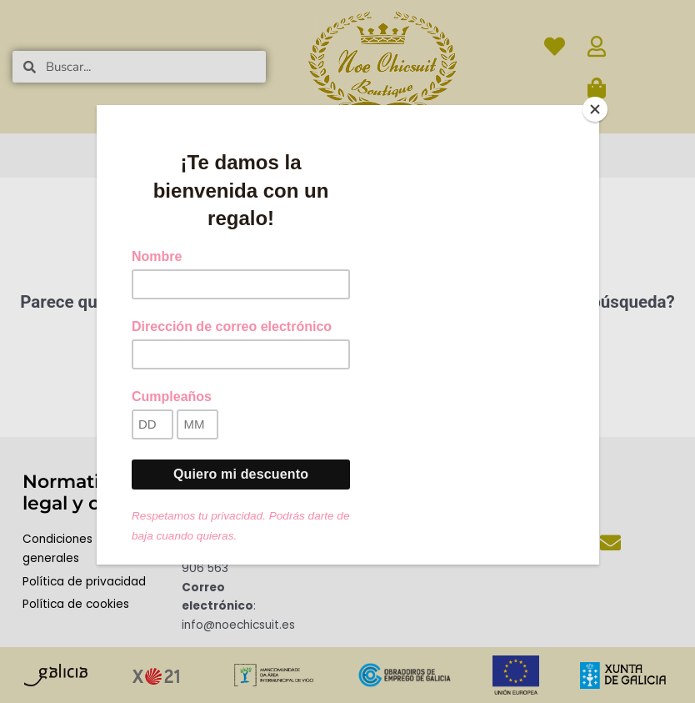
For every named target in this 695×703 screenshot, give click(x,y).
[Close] (595, 109)
